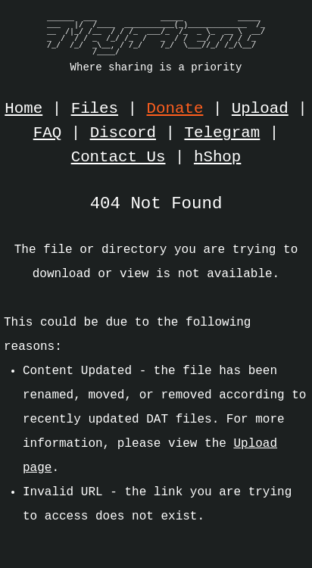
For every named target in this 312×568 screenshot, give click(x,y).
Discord (123, 133)
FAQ (47, 133)
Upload (260, 109)
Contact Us (118, 157)
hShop (217, 157)
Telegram (222, 133)
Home (23, 109)
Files (94, 109)
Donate (175, 109)
